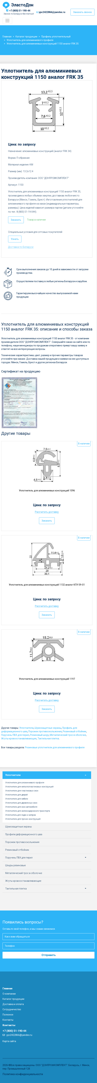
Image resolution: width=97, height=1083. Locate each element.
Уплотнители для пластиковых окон (21, 791)
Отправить (48, 955)
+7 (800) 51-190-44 (19, 10)
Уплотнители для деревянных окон (21, 803)
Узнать (15, 239)
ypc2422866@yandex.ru (52, 12)
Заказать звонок (82, 12)
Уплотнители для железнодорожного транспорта (27, 811)
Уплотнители (26, 728)
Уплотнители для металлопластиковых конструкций (29, 787)
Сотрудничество (12, 1009)
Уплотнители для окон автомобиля (21, 807)
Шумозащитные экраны (48, 728)
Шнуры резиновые (15, 865)
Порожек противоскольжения (45, 731)
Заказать (16, 219)
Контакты (8, 1019)
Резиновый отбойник (74, 731)
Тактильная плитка (48, 738)
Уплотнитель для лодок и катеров (20, 815)
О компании (9, 993)
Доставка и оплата (13, 1004)
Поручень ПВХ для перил (15, 735)
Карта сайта (9, 1041)
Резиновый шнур (39, 735)
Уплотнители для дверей (16, 795)
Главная (7, 988)
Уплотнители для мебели (16, 799)
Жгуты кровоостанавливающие (19, 738)
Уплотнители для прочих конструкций (22, 819)
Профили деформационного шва (23, 834)
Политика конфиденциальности (23, 1074)
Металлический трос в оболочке (68, 735)
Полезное (8, 1014)
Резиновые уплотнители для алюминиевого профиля (55, 747)
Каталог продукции (13, 999)
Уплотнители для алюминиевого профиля (24, 782)
